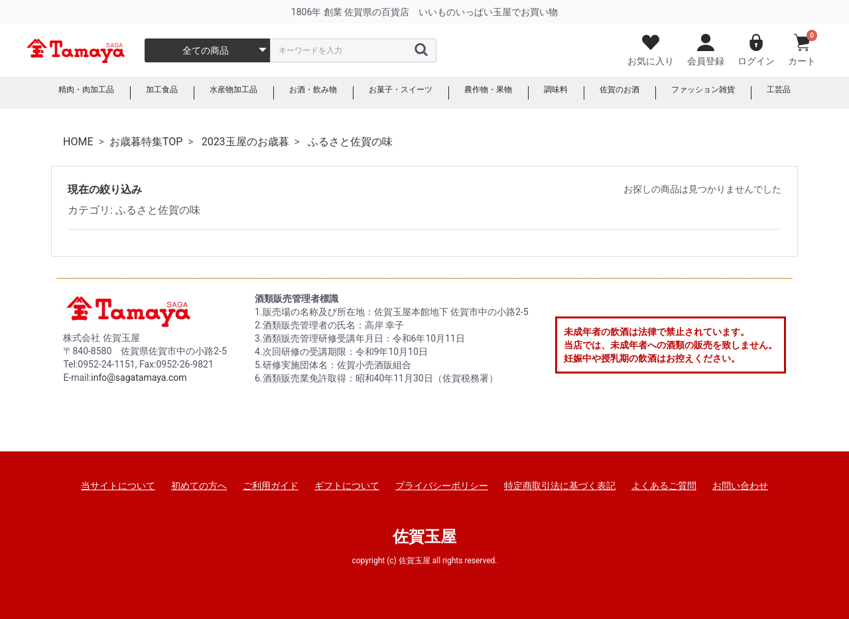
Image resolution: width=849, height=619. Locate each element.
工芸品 (814, 93)
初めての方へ (199, 485)
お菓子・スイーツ (399, 93)
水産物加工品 (215, 93)
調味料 (570, 93)
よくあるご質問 (663, 485)
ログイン (756, 50)
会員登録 (705, 50)
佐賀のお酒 (639, 93)
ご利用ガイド (270, 485)
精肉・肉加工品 (53, 93)
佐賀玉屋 (424, 536)
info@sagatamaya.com (138, 377)
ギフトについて (346, 485)
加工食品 (136, 93)
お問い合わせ (740, 485)
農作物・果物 (496, 93)
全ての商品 (205, 50)
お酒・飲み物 (302, 93)
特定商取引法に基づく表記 (560, 485)
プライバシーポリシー (441, 485)
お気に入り (650, 50)
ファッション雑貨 (731, 93)
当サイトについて (118, 485)
